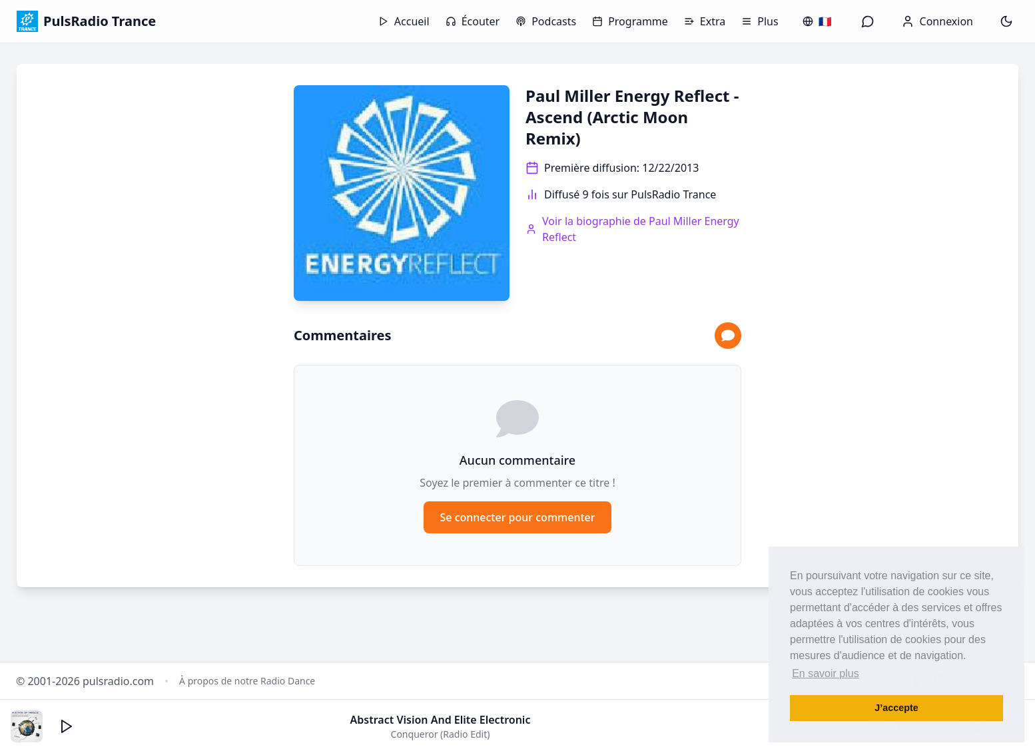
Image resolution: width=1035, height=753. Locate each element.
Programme (630, 21)
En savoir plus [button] (825, 673)
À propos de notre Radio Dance (247, 680)
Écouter (473, 21)
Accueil (404, 21)
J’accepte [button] (896, 707)
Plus (759, 21)
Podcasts (546, 21)
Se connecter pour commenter (517, 517)
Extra (704, 21)
